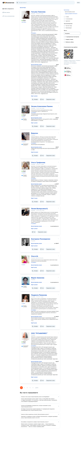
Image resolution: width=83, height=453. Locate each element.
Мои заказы (6, 12)
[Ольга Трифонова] (25, 166)
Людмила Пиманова (39, 295)
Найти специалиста (8, 8)
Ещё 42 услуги (34, 152)
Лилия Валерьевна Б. (39, 208)
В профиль (33, 33)
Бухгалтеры (66, 9)
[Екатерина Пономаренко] (25, 242)
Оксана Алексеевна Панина (42, 106)
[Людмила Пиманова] (25, 298)
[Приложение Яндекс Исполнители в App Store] (68, 68)
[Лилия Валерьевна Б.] (25, 212)
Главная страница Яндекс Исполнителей (8, 3)
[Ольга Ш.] (25, 259)
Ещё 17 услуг (34, 198)
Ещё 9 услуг (34, 322)
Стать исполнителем (8, 16)
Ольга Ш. (34, 256)
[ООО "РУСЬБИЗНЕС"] (25, 336)
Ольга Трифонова (38, 162)
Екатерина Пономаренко (40, 239)
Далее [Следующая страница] (36, 387)
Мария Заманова (37, 278)
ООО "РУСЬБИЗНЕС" (39, 333)
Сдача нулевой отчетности (71, 13)
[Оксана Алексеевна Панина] (25, 109)
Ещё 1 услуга (34, 96)
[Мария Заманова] (25, 281)
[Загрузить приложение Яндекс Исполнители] (72, 54)
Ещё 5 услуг (34, 267)
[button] (35, 99)
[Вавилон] (25, 136)
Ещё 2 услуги (34, 245)
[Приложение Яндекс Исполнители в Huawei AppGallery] (68, 75)
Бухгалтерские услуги (36, 64)
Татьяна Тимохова (38, 12)
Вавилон (34, 133)
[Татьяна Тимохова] (25, 15)
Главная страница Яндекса (3, 3)
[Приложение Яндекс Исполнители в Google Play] (68, 71)
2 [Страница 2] (24, 387)
